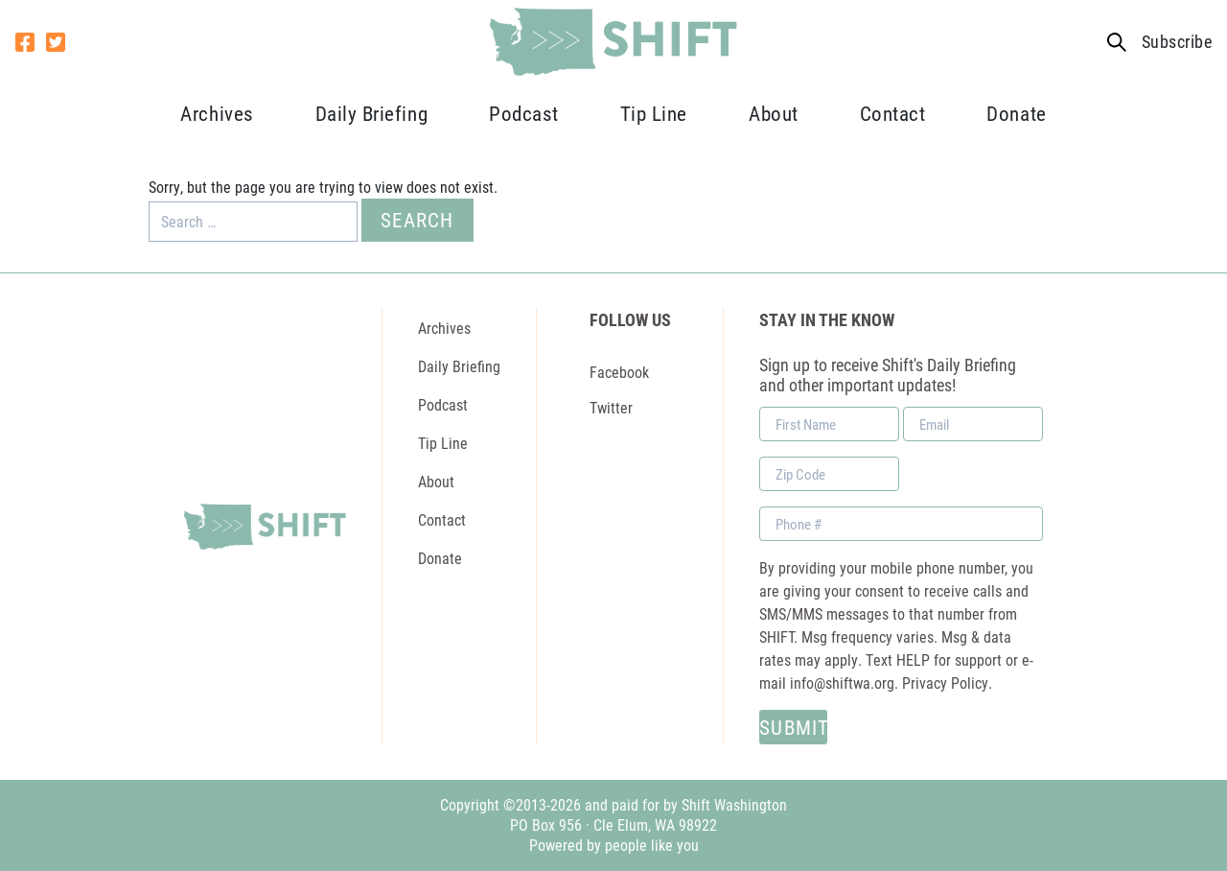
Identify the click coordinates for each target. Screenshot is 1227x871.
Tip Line (653, 113)
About (774, 113)
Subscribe (1177, 42)
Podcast (524, 113)
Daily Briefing (371, 113)
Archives (216, 113)
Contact (893, 113)
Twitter (611, 407)
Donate (1016, 113)
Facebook (619, 372)
